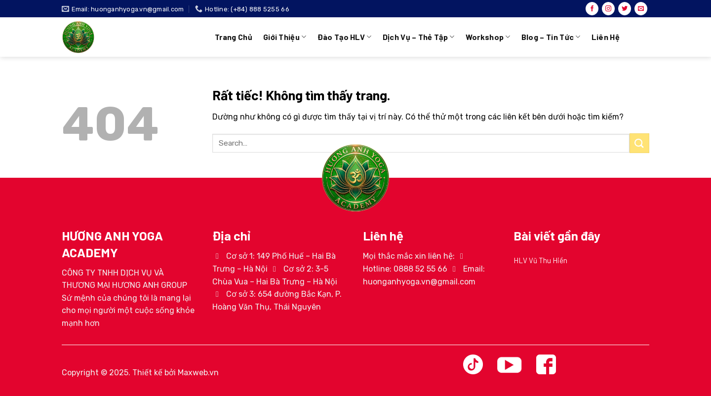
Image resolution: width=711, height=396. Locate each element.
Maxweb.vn (198, 372)
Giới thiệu (285, 37)
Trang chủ (233, 36)
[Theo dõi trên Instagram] (608, 8)
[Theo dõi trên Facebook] (592, 8)
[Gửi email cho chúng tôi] (640, 8)
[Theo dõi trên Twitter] (624, 8)
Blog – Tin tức (551, 37)
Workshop (488, 37)
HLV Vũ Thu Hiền (540, 260)
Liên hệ (606, 36)
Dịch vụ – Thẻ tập (419, 37)
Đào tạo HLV (344, 37)
